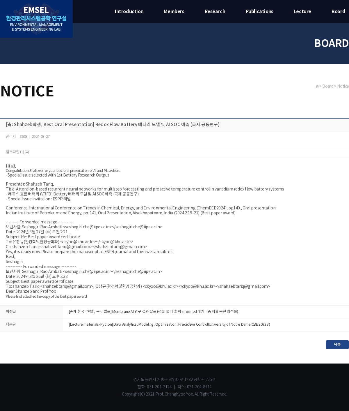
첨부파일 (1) (17, 152)
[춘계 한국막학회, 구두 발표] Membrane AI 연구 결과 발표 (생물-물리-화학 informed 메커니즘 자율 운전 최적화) (153, 312)
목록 (337, 344)
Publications (259, 12)
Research (215, 12)
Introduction (129, 12)
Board (338, 12)
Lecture (302, 12)
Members (174, 12)
